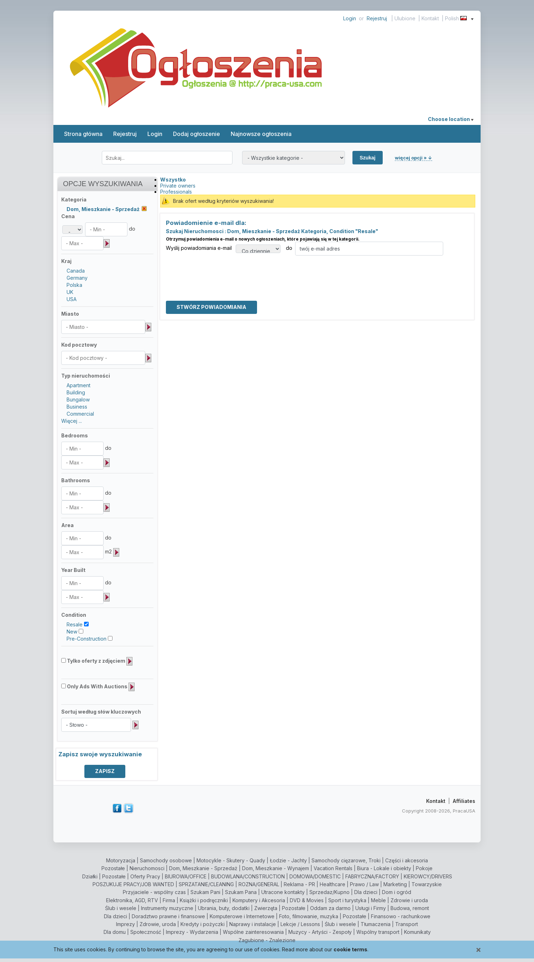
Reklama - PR (299, 884)
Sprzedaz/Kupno (329, 892)
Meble (378, 900)
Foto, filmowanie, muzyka (308, 916)
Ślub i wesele (120, 908)
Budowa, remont (410, 908)
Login (349, 18)
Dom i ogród (396, 892)
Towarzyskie (427, 884)
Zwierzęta (265, 908)
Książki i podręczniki (204, 900)
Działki (90, 876)
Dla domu (115, 932)
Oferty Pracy (145, 876)
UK (70, 292)
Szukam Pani (205, 892)
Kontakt (430, 18)
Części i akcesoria (406, 860)
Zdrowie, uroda (158, 924)
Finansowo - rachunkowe (400, 916)
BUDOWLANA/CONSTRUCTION (248, 876)
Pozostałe (113, 868)
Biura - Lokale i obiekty (384, 868)
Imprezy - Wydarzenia (192, 932)
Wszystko (173, 180)
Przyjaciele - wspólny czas (154, 892)
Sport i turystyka (347, 900)
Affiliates (464, 801)
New (72, 632)
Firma (169, 900)
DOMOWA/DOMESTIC (315, 876)
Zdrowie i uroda (409, 900)
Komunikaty (417, 932)
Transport (406, 924)
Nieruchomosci (147, 868)
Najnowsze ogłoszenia (261, 133)
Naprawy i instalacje (252, 924)
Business (77, 407)
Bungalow (78, 399)
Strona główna (83, 133)
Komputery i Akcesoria (258, 900)
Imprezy (125, 924)
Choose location (450, 119)
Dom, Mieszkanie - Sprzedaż (203, 868)
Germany (77, 278)
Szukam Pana (241, 892)
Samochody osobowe (166, 860)
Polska (74, 285)
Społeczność (145, 932)
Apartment (78, 385)
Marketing (395, 884)
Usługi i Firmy (370, 908)
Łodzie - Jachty (288, 860)
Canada (76, 271)
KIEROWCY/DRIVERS (428, 876)
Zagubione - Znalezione (267, 940)
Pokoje (424, 868)
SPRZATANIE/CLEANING (206, 884)
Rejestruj (377, 18)
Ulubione (404, 18)
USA (72, 299)
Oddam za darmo (330, 908)
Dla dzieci (365, 892)
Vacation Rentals (333, 868)
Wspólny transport (377, 932)
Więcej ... (71, 421)
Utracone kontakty (283, 892)
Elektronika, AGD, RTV (132, 900)
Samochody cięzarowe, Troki (346, 860)
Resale (75, 624)
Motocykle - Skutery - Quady (231, 860)
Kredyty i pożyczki (202, 924)
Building (76, 392)
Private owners (177, 186)
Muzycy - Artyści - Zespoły (320, 932)
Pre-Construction (86, 639)
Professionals (176, 192)
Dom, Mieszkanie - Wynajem (275, 868)
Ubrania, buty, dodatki (224, 908)
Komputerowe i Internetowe (242, 916)
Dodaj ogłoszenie (196, 133)
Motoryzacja (120, 860)
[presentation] (220, 269)
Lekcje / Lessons (300, 924)
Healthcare (332, 884)
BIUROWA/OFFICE (185, 876)
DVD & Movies (307, 900)
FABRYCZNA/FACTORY (372, 876)
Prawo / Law (364, 884)
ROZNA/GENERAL (259, 884)
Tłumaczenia (376, 924)
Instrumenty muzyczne (167, 908)
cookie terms (350, 949)
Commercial (80, 414)
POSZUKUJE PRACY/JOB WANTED (133, 884)
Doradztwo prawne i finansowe (168, 916)
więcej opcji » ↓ (413, 158)
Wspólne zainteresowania (253, 932)
